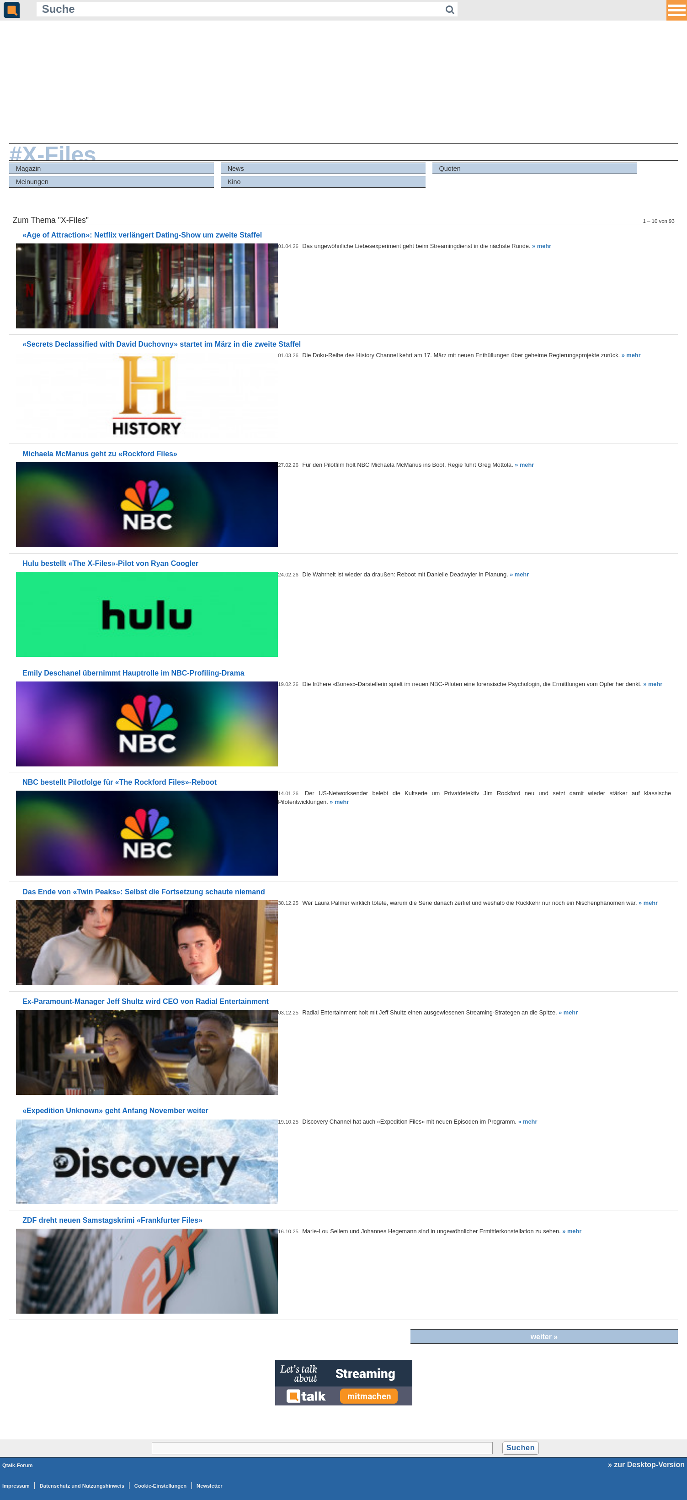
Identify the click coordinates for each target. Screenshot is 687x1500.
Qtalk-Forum (17, 1465)
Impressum (16, 1486)
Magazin (28, 168)
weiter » (544, 1337)
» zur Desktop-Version (646, 1464)
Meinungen (32, 181)
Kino (234, 181)
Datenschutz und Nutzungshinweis (82, 1486)
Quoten (449, 168)
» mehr (541, 246)
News (236, 168)
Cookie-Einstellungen (160, 1486)
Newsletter (210, 1486)
